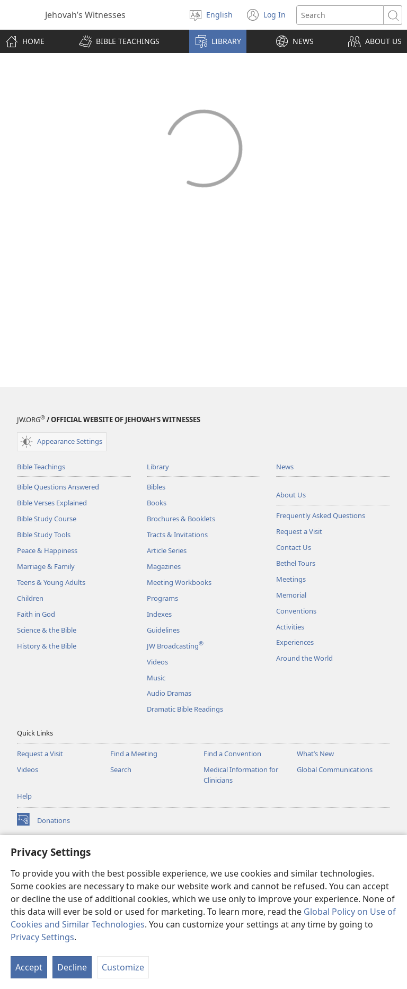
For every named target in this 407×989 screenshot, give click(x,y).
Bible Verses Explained (52, 502)
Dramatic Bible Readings (185, 709)
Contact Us (293, 547)
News (285, 466)
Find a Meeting (133, 753)
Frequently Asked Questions (320, 515)
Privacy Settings (42, 937)
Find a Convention (232, 753)
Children (30, 598)
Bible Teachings (41, 466)
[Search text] (340, 15)
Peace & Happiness (47, 550)
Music (156, 677)
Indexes (159, 614)
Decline (72, 967)
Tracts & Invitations (177, 534)
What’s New (315, 753)
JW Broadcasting (175, 646)
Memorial (291, 595)
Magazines (164, 566)
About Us (291, 495)
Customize (123, 967)
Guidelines (163, 630)
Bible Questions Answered (58, 487)
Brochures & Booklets (181, 518)
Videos (157, 662)
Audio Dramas (169, 693)
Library (158, 466)
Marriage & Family (46, 566)
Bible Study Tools (43, 534)
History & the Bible (46, 646)
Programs (162, 598)
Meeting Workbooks (179, 582)
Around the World (304, 658)
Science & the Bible (46, 630)
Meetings (291, 579)
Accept (28, 967)
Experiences (295, 642)
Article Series (167, 550)
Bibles (156, 487)
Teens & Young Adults (51, 582)
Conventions (296, 611)
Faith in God (36, 614)
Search (120, 769)
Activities (290, 627)
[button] (119, 41)
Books (156, 502)
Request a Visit (299, 531)
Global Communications (335, 769)
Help (24, 796)
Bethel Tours (295, 563)
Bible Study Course (46, 518)
